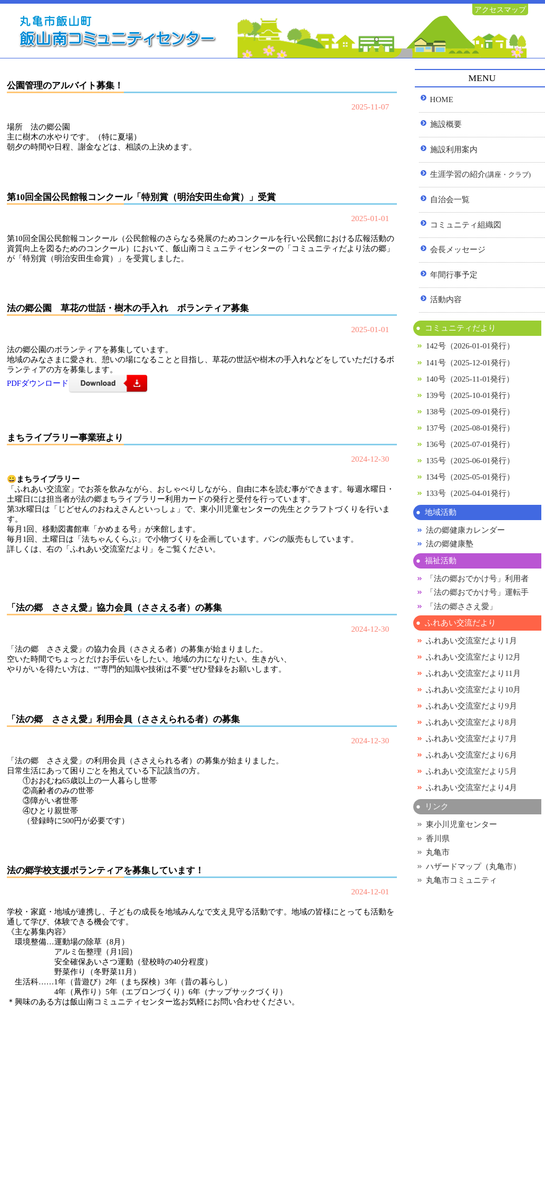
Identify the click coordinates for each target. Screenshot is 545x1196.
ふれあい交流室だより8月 (471, 722)
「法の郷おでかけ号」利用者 (477, 578)
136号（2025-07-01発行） (470, 444)
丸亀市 (438, 852)
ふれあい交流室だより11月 (473, 673)
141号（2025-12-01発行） (470, 362)
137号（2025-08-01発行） (470, 428)
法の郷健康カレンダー (465, 530)
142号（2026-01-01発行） (470, 346)
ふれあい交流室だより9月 (471, 706)
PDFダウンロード (77, 383)
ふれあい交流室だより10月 (473, 689)
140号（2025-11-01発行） (470, 379)
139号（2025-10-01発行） (470, 395)
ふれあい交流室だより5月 (471, 771)
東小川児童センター (461, 824)
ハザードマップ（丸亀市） (473, 866)
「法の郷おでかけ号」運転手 (477, 592)
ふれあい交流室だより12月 (473, 657)
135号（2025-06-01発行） (470, 460)
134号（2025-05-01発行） (470, 477)
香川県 (438, 838)
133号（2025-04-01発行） (470, 493)
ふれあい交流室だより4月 (471, 787)
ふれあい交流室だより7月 (471, 738)
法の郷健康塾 (449, 544)
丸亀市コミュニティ (461, 880)
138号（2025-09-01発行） (470, 411)
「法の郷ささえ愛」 (461, 606)
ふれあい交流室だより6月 (471, 755)
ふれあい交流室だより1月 (471, 640)
